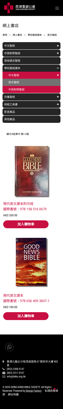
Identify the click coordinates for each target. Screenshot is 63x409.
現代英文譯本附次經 (18, 203)
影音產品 (9, 111)
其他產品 (9, 119)
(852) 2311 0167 (15, 372)
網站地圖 (13, 394)
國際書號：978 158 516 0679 (25, 209)
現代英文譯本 (13, 295)
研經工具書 (11, 104)
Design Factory (33, 390)
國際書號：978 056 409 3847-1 (26, 301)
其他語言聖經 (12, 60)
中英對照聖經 (12, 53)
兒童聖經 (9, 97)
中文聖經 (9, 45)
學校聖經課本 (35, 35)
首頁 (5, 35)
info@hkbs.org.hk (16, 376)
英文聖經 (52, 35)
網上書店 (17, 35)
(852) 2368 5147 (15, 369)
